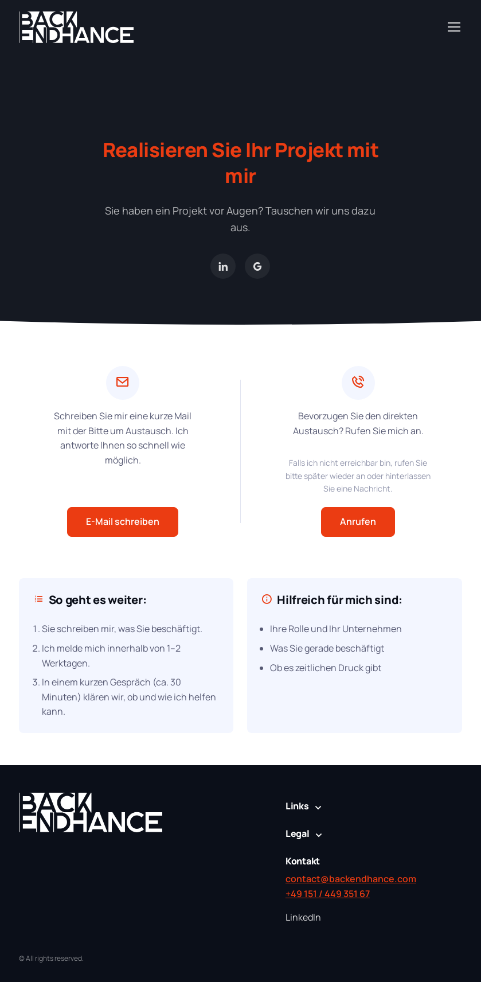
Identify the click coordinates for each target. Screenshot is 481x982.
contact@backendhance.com (351, 878)
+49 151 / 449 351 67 (328, 893)
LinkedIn (303, 917)
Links (297, 806)
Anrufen (358, 521)
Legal (298, 833)
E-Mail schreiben (122, 521)
